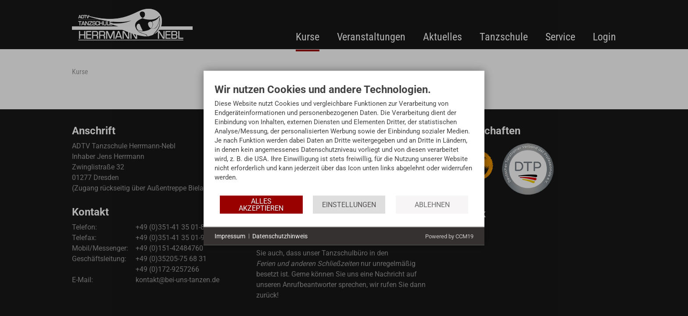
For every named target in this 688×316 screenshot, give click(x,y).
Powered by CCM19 (449, 236)
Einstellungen (349, 204)
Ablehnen (432, 204)
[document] (344, 139)
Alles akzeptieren (261, 204)
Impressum (230, 235)
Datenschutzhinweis (280, 235)
